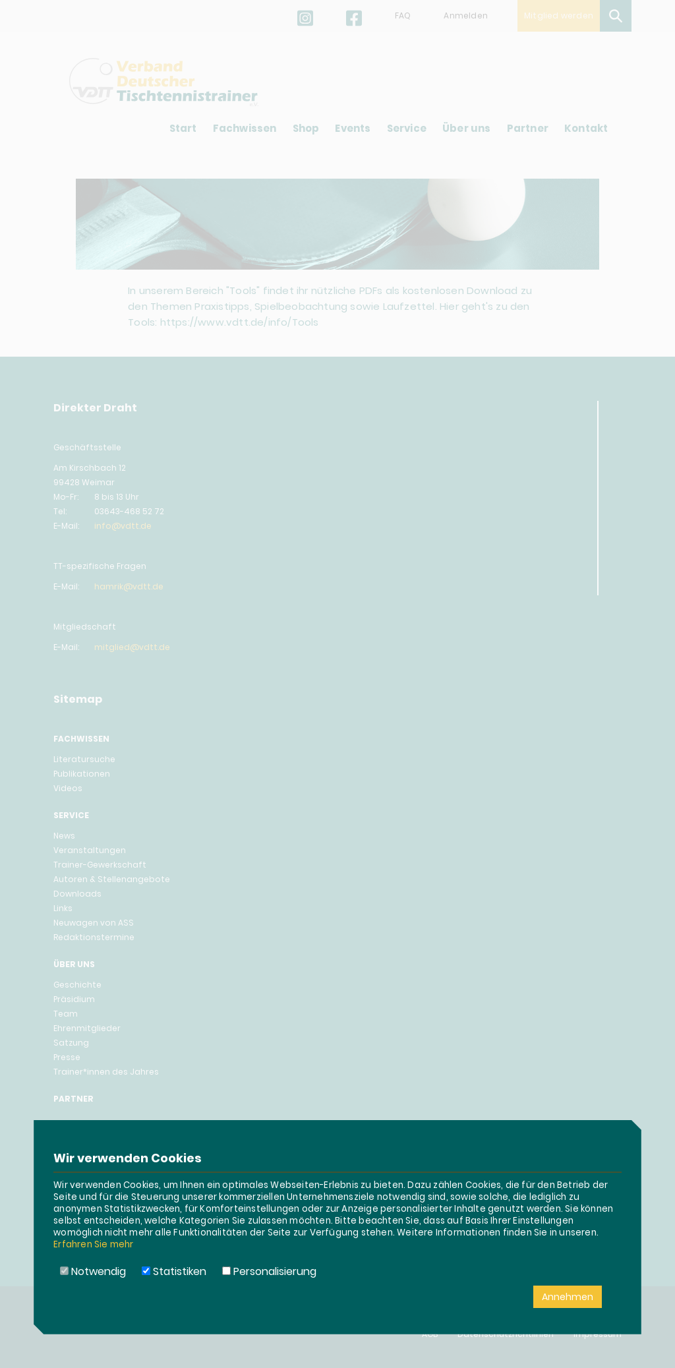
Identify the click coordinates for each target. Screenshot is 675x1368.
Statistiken (174, 1271)
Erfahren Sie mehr (93, 1244)
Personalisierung (269, 1271)
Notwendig (93, 1271)
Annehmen (567, 1296)
